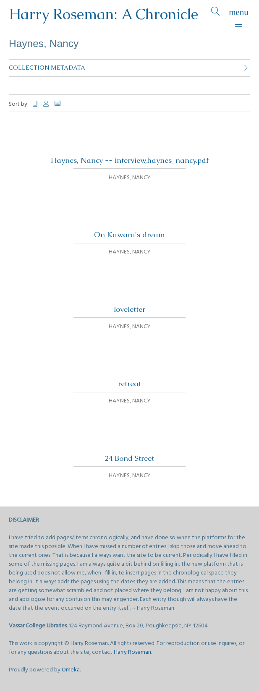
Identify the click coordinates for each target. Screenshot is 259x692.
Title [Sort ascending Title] (35, 103)
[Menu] (238, 14)
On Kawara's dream (129, 234)
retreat (129, 383)
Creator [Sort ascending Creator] (46, 103)
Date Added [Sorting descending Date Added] (61, 103)
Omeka (71, 670)
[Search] (215, 14)
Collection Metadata (47, 67)
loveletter (129, 309)
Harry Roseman (132, 652)
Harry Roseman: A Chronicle (103, 14)
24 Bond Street (129, 458)
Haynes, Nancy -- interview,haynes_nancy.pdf (130, 160)
